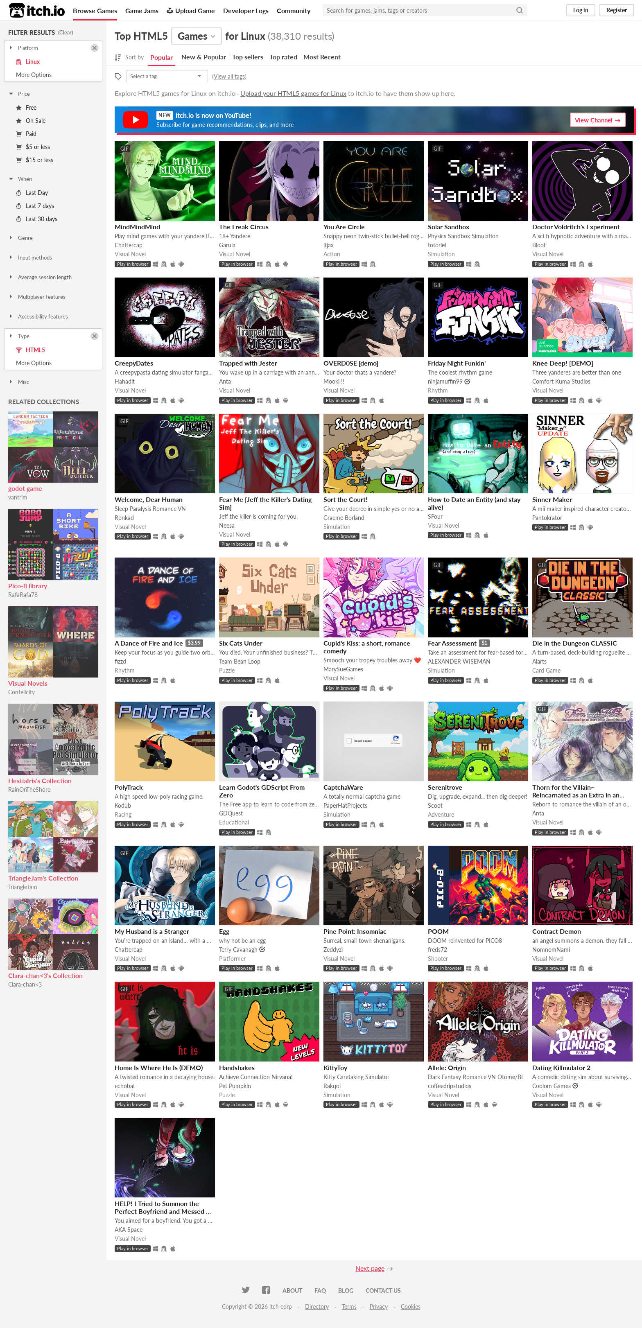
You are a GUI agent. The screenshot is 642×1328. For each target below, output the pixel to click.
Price (19, 93)
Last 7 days (35, 205)
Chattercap (128, 245)
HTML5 (30, 349)
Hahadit (125, 381)
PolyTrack (129, 787)
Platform (23, 48)
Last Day (32, 192)
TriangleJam (22, 886)
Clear (65, 32)
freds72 (437, 949)
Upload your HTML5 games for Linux (293, 93)
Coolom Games (551, 1085)
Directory (317, 1306)
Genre (20, 238)
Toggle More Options (53, 74)
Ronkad (124, 517)
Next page (369, 1268)
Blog (345, 1290)
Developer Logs (246, 10)
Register (616, 10)
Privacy (379, 1306)
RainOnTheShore (29, 789)
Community (293, 10)
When (20, 179)
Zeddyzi (333, 949)
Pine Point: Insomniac (355, 931)
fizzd (120, 661)
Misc (18, 382)
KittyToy (335, 1067)
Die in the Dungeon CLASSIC (574, 643)
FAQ (320, 1290)
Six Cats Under (240, 643)
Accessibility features (38, 316)
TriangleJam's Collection (43, 878)
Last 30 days (36, 218)
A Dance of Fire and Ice (149, 643)
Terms (349, 1306)
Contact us (383, 1290)
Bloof (539, 245)
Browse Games (95, 10)
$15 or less (34, 159)
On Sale (30, 120)
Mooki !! (333, 381)
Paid (26, 133)
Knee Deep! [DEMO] (562, 363)
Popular (161, 57)
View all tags (229, 76)
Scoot (435, 805)
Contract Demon (556, 931)
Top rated (283, 57)
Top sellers (247, 57)
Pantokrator (547, 517)
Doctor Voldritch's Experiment (576, 226)
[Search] (519, 10)
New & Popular (203, 57)
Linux (28, 61)
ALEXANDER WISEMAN (459, 661)
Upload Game (191, 10)
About (292, 1290)
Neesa (227, 525)
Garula (227, 245)
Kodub (123, 805)
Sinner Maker (552, 499)
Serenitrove (445, 787)
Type (18, 336)
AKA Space (128, 1229)
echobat (125, 1085)
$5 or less (33, 146)
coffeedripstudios (449, 1085)
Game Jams (141, 10)
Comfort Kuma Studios (561, 381)
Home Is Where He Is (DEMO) (159, 1067)
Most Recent (322, 57)
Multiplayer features (37, 297)
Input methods (30, 257)
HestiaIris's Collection (40, 780)
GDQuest (231, 813)
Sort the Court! (345, 499)
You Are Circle (344, 226)
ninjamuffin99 (445, 381)
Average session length (40, 277)
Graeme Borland (343, 517)
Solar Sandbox (448, 226)
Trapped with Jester (248, 363)
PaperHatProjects (345, 805)
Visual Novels (27, 683)
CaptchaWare (343, 787)
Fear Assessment (452, 643)
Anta (225, 381)
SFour (435, 516)
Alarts (539, 661)
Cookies (410, 1306)
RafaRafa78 (23, 594)
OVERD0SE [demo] (350, 363)
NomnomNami (551, 949)
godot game (25, 488)
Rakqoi (332, 1085)
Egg (224, 931)
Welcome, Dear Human (149, 499)
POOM (438, 931)
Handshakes (237, 1067)
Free (26, 107)
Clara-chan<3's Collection (45, 975)
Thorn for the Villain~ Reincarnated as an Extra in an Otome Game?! (575, 794)
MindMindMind (137, 226)
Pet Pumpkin (235, 1085)
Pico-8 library (27, 585)
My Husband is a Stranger (152, 931)
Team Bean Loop (239, 661)
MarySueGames (343, 669)
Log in (580, 10)
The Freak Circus (244, 226)
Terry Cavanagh (238, 949)
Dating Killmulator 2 (561, 1067)
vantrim (17, 497)
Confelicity (21, 692)
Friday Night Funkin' (457, 363)
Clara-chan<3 (25, 984)
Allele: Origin (447, 1067)
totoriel (437, 245)
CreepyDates (134, 363)
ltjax (328, 245)
